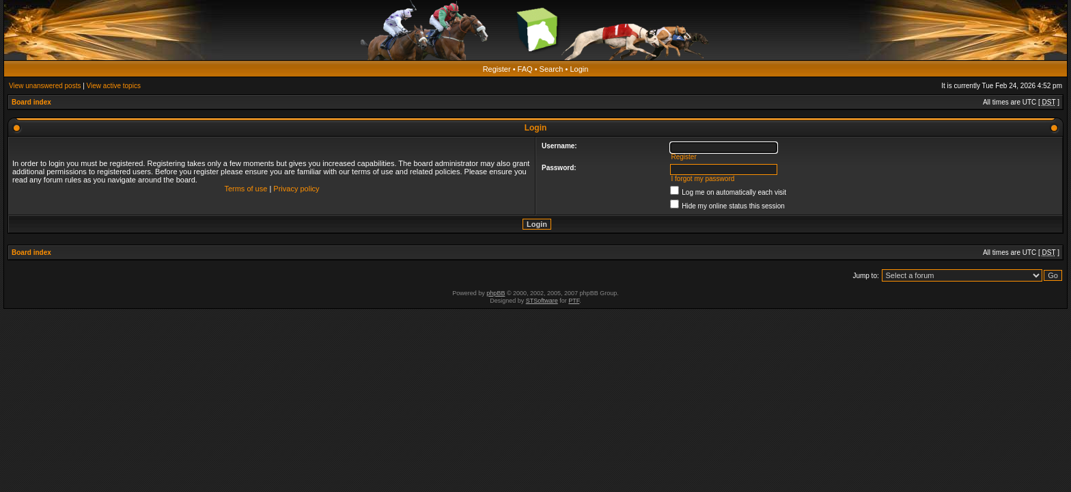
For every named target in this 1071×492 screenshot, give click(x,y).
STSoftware (542, 300)
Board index (31, 102)
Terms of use (245, 188)
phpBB (495, 293)
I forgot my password (702, 178)
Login (579, 69)
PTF (573, 300)
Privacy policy (296, 188)
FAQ (525, 69)
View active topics (114, 86)
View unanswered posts (45, 86)
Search (552, 69)
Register (497, 69)
